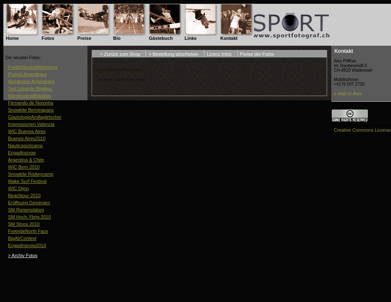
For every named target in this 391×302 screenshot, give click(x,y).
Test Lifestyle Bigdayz (30, 88)
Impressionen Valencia (31, 124)
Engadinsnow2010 (27, 245)
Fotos (48, 38)
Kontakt (229, 38)
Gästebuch (161, 38)
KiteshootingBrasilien (29, 95)
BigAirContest (22, 238)
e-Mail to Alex (348, 93)
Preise (84, 38)
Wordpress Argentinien (31, 81)
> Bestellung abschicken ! (119, 69)
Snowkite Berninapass (31, 109)
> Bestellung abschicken (173, 54)
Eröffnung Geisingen (29, 202)
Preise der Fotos (257, 54)
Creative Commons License (362, 130)
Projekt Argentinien (27, 74)
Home (12, 38)
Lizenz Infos (219, 54)
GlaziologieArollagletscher (34, 117)
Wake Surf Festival (27, 181)
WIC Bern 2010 (24, 166)
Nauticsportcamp (25, 145)
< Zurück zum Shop (120, 54)
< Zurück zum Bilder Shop (120, 79)
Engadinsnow (22, 152)
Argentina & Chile (26, 159)
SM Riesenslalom (26, 209)
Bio (117, 38)
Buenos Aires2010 (26, 138)
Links (191, 38)
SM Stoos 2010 (24, 223)
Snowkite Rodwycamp (30, 174)
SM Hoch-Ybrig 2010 (29, 216)
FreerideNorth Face (28, 231)
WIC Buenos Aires (26, 131)
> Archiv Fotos (22, 255)
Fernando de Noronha (30, 102)
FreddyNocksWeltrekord (33, 67)
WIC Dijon (18, 188)
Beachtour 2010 (24, 195)
